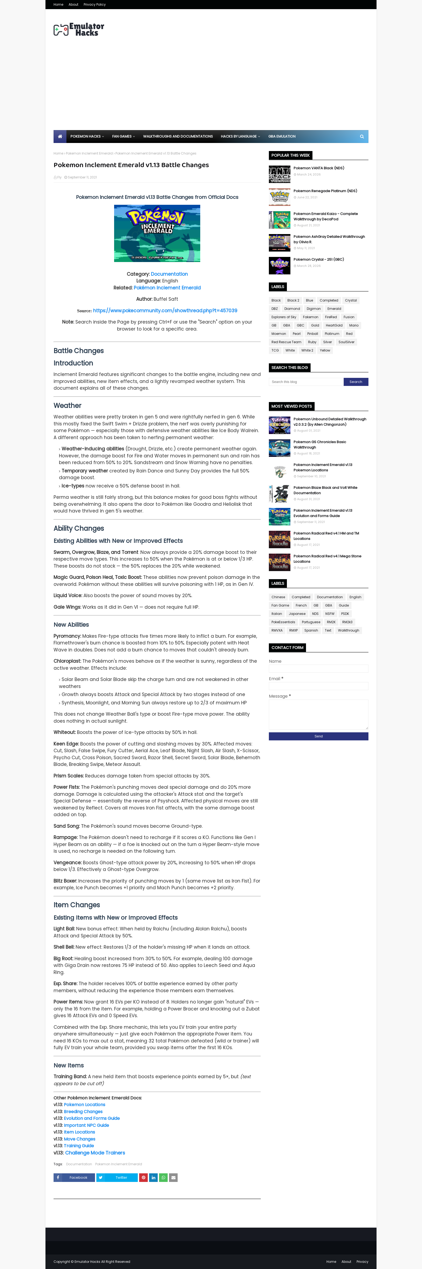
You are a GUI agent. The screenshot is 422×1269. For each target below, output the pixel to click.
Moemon (279, 333)
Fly (59, 177)
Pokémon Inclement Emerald (167, 288)
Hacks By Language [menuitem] (239, 136)
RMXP (293, 630)
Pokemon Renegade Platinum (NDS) (325, 190)
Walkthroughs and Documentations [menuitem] (178, 136)
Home (58, 4)
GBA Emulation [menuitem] (282, 136)
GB (274, 325)
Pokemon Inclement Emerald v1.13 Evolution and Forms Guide (323, 513)
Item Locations (79, 1132)
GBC (300, 325)
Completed (329, 300)
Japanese (297, 613)
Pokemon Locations (84, 1105)
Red (349, 333)
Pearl (297, 333)
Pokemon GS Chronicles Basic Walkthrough (320, 444)
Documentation (169, 274)
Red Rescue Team (286, 342)
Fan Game (280, 605)
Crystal (351, 300)
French (301, 605)
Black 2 (293, 300)
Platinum (332, 333)
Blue (309, 300)
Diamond (292, 308)
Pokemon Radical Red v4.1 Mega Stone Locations (327, 559)
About (73, 4)
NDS (315, 613)
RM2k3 (347, 622)
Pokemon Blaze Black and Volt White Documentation (325, 490)
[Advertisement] (211, 89)
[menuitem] (60, 136)
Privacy (362, 1261)
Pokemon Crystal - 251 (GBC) (319, 259)
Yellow (325, 350)
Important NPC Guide (86, 1125)
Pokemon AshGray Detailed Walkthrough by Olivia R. (329, 239)
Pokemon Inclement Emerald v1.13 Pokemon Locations (323, 467)
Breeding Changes (83, 1112)
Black (276, 300)
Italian (277, 613)
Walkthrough (348, 630)
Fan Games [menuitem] (122, 136)
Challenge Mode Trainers (95, 1152)
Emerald (334, 308)
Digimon (314, 308)
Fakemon (310, 317)
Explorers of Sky (284, 317)
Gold (315, 325)
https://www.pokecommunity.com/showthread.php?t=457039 (165, 310)
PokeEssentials (283, 622)
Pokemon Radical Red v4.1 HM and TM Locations (326, 536)
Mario (353, 325)
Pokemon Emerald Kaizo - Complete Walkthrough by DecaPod (326, 216)
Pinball (312, 333)
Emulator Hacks (87, 1261)
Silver (327, 342)
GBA (286, 325)
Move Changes (79, 1139)
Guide (344, 605)
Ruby (312, 342)
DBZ (275, 308)
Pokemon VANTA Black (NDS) (319, 168)
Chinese (278, 597)
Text (328, 630)
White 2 (307, 350)
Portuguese (311, 622)
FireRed (331, 317)
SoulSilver (346, 342)
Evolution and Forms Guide (92, 1118)
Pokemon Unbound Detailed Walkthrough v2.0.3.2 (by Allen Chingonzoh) (330, 422)
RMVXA (277, 630)
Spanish (311, 630)
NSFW (330, 613)
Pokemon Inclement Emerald (89, 153)
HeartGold (334, 325)
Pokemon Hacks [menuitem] (86, 136)
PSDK (345, 613)
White (290, 350)
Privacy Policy (95, 4)
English (355, 597)
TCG (275, 350)
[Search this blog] (306, 382)
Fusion (349, 317)
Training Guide (79, 1146)
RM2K (331, 622)
